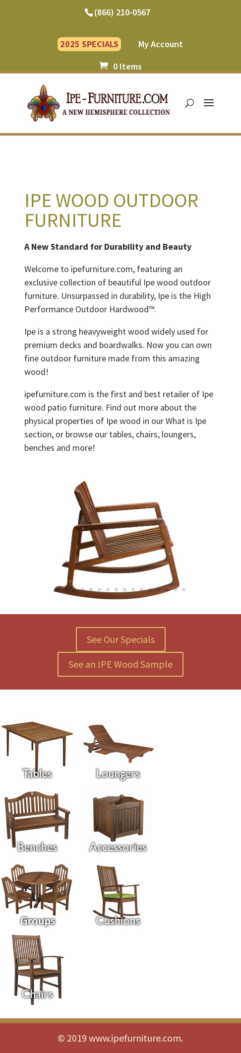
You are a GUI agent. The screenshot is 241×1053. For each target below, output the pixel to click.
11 (141, 589)
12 (150, 589)
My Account (160, 45)
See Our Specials (121, 639)
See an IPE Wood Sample (120, 664)
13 (158, 589)
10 (133, 589)
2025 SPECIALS (89, 44)
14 (167, 589)
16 (183, 589)
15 (175, 589)
